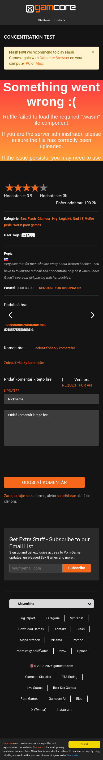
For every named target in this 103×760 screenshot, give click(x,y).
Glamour (43, 219)
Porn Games (29, 731)
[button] (96, 186)
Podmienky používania (32, 683)
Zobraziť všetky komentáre (55, 380)
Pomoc (78, 672)
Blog (79, 731)
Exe (23, 219)
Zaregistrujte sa (17, 528)
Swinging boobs (63, 355)
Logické (65, 219)
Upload (82, 683)
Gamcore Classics (38, 709)
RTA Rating (70, 709)
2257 (63, 683)
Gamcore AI (57, 731)
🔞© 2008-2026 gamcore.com (51, 698)
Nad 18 (78, 219)
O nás (80, 661)
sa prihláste (66, 528)
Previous (10, 331)
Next (93, 331)
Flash (32, 219)
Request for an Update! (60, 288)
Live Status (34, 720)
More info (72, 756)
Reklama (56, 672)
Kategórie (52, 650)
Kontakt (60, 661)
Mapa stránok (30, 672)
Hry (55, 219)
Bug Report (27, 650)
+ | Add (28, 235)
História (59, 20)
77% (48, 362)
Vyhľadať (76, 650)
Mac (39, 63)
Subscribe (76, 600)
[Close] (93, 52)
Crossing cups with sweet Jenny (27, 355)
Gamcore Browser (54, 58)
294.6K (59, 362)
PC (28, 63)
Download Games (31, 661)
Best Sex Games (64, 720)
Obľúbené (44, 20)
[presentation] (44, 493)
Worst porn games (27, 225)
